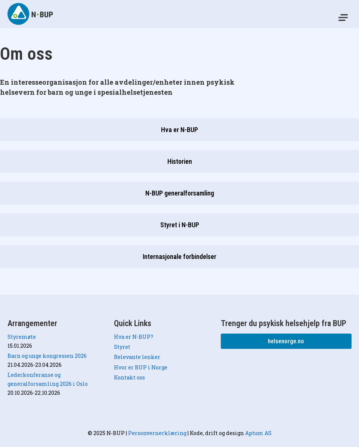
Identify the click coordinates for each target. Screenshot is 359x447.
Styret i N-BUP (179, 225)
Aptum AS (258, 433)
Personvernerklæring (157, 433)
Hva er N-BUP (179, 130)
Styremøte (21, 336)
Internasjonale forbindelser (179, 256)
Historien (179, 161)
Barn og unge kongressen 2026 (47, 355)
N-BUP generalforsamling (179, 193)
